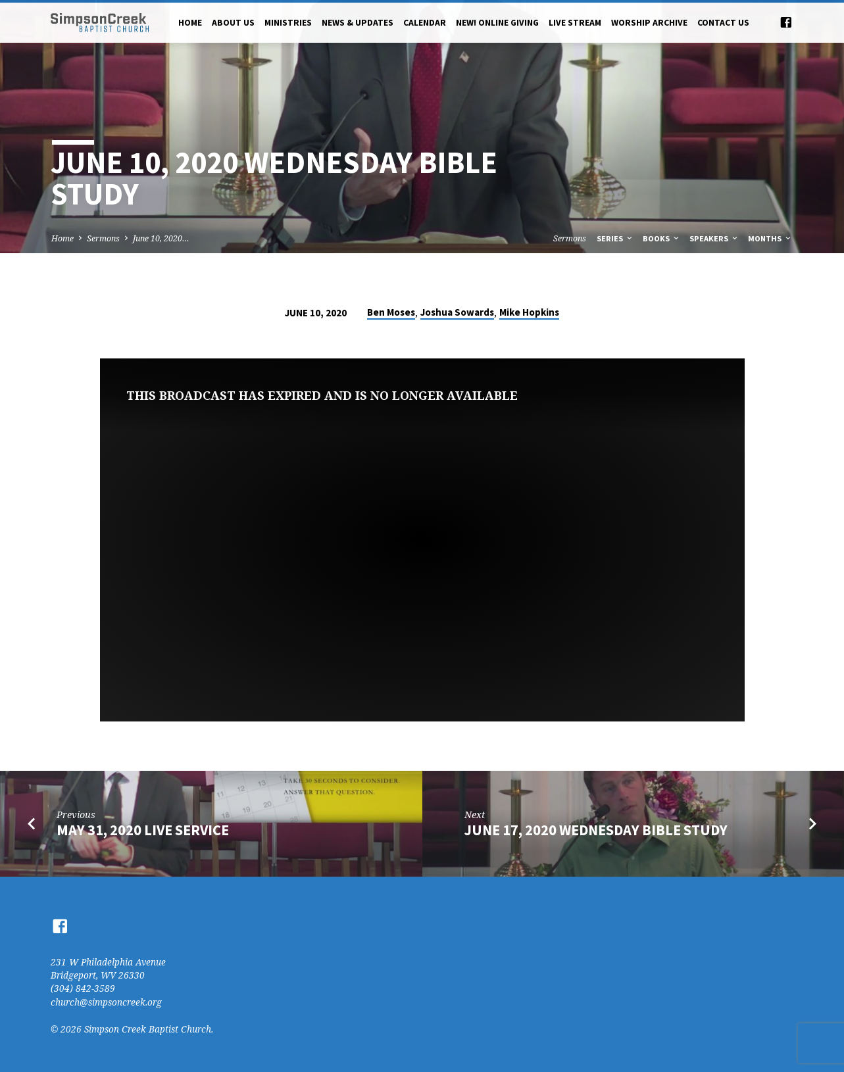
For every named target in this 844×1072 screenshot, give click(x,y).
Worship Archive (649, 22)
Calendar (424, 22)
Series (615, 238)
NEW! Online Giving (497, 22)
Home (190, 22)
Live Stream (575, 22)
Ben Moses (391, 312)
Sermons (103, 238)
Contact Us (723, 22)
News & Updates (357, 22)
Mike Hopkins (529, 312)
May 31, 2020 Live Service (143, 830)
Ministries (288, 22)
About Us (233, 22)
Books (662, 238)
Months (770, 238)
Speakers (714, 238)
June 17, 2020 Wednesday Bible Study (596, 830)
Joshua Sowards (457, 312)
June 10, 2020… (161, 238)
